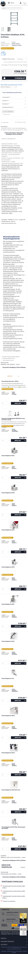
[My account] (20, 2)
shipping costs (15, 947)
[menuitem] (11, 2)
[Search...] (11, 8)
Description (4, 126)
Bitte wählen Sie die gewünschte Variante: (11, 84)
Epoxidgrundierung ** (14, 107)
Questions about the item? (8, 358)
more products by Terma (7, 360)
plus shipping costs (22, 73)
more (25, 130)
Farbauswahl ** (14, 97)
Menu (11, 3)
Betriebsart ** (14, 104)
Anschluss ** (14, 100)
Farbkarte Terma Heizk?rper (9, 901)
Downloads (4, 872)
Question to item (21, 122)
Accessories (5, 362)
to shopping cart (20, 78)
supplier (3, 855)
